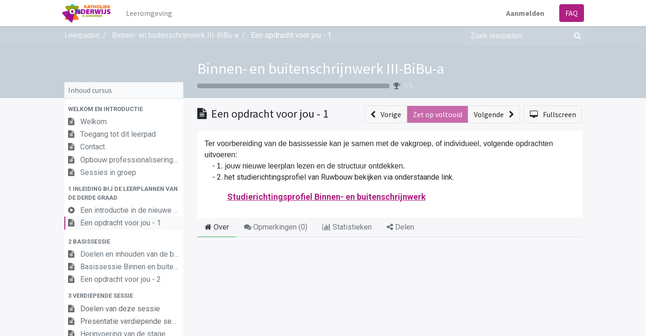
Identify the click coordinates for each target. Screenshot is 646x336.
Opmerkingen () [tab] (275, 227)
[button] (123, 109)
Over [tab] (217, 227)
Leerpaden (81, 35)
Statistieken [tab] (347, 227)
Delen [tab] (400, 227)
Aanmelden (523, 13)
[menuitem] (151, 13)
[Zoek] (575, 35)
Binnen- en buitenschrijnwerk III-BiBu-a (320, 68)
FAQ (569, 13)
